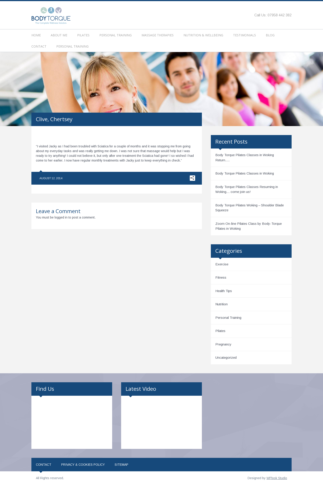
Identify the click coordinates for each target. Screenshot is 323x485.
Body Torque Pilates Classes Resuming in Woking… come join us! (246, 189)
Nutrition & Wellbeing (203, 35)
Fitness (220, 277)
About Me (59, 35)
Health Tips (223, 291)
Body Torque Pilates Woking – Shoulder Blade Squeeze (249, 207)
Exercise (221, 264)
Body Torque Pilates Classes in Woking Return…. (244, 157)
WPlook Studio (276, 478)
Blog (270, 35)
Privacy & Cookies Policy (83, 464)
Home (36, 35)
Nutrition (221, 304)
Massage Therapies (158, 35)
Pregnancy (223, 344)
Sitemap (121, 464)
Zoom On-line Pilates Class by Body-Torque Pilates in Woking (248, 226)
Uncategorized (226, 357)
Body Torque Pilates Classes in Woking (244, 173)
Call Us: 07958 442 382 (273, 15)
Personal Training (115, 35)
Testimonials (244, 35)
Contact (38, 46)
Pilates (83, 35)
